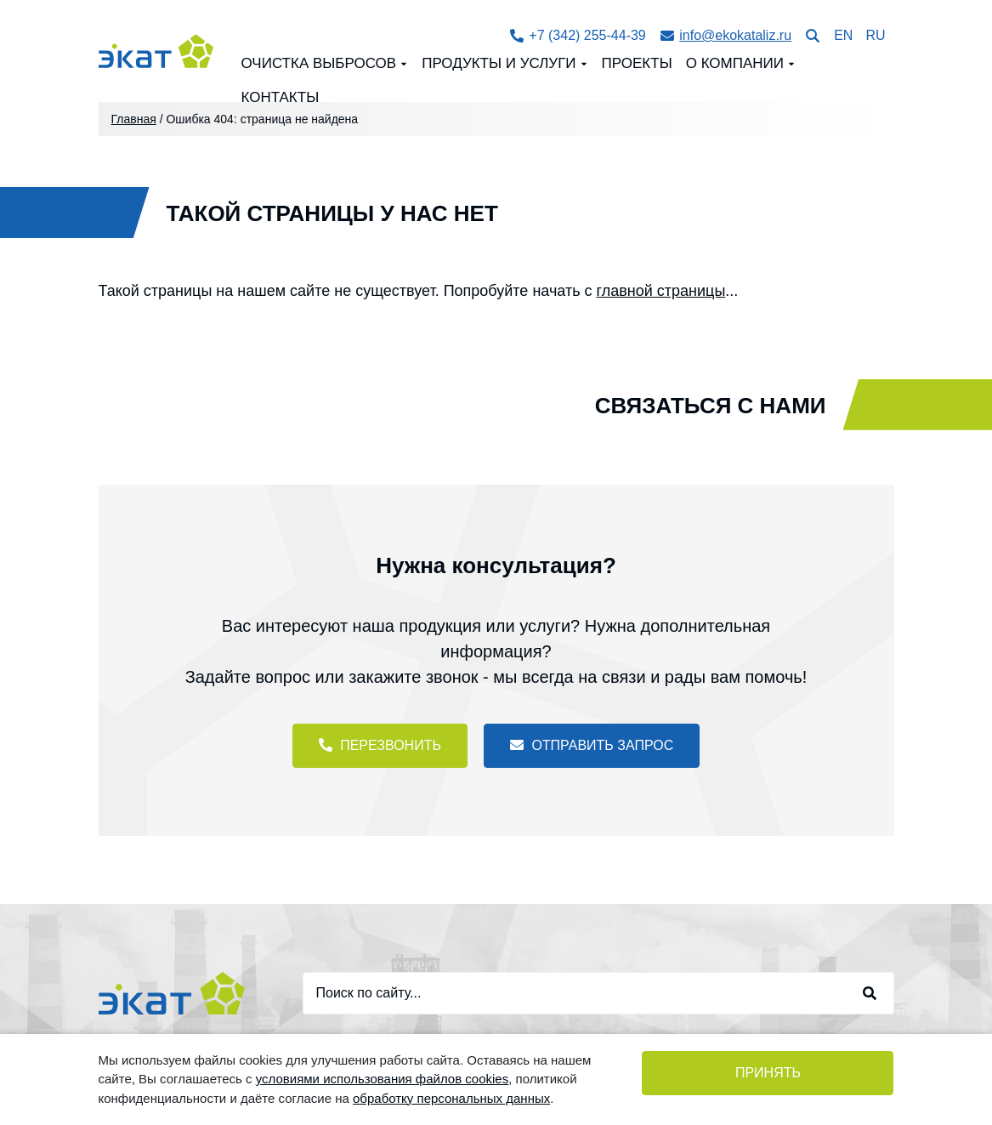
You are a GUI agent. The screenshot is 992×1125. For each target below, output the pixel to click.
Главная (133, 119)
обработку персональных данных (451, 1098)
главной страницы (661, 290)
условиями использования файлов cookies (382, 1078)
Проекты (637, 63)
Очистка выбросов (318, 63)
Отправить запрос (591, 745)
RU (875, 35)
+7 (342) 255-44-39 (578, 35)
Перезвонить (380, 745)
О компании (735, 63)
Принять (768, 1072)
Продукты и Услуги (498, 63)
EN (843, 35)
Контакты (280, 97)
